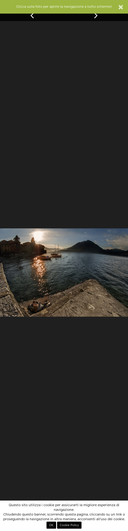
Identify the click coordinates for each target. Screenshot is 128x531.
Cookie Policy (69, 525)
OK (51, 525)
